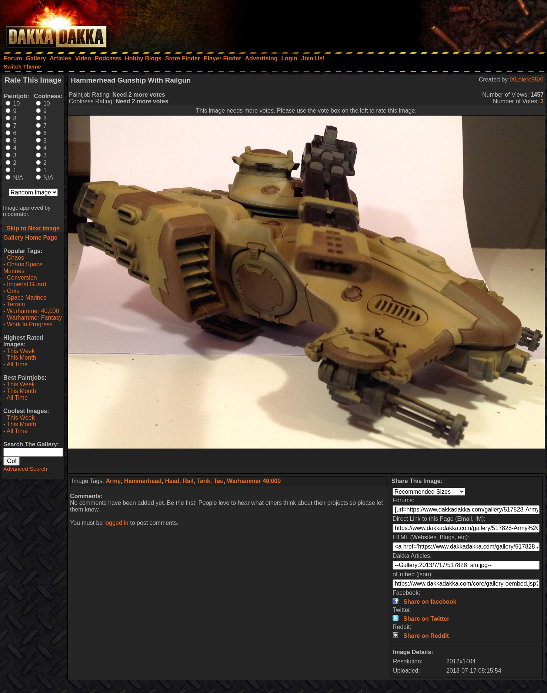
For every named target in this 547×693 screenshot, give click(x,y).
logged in (116, 523)
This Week (20, 351)
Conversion (22, 277)
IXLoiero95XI (526, 79)
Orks (13, 291)
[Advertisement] (447, 24)
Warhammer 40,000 (33, 311)
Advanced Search (25, 469)
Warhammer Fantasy (34, 317)
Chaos (15, 257)
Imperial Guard (26, 284)
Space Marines (27, 297)
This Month (21, 357)
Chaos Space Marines (23, 267)
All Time (17, 364)
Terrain (16, 304)
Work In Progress (30, 324)
